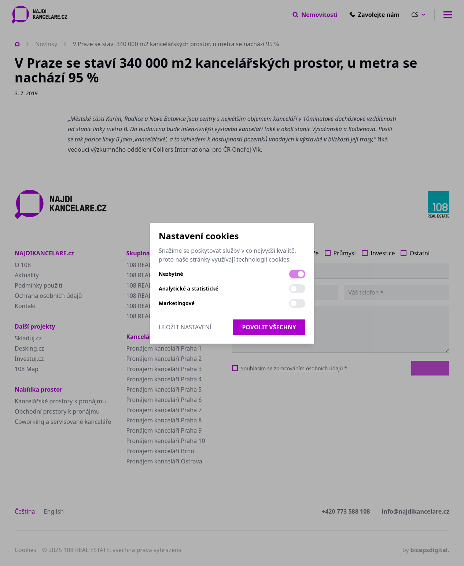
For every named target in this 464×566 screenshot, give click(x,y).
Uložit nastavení (185, 327)
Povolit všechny (269, 327)
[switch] (297, 274)
